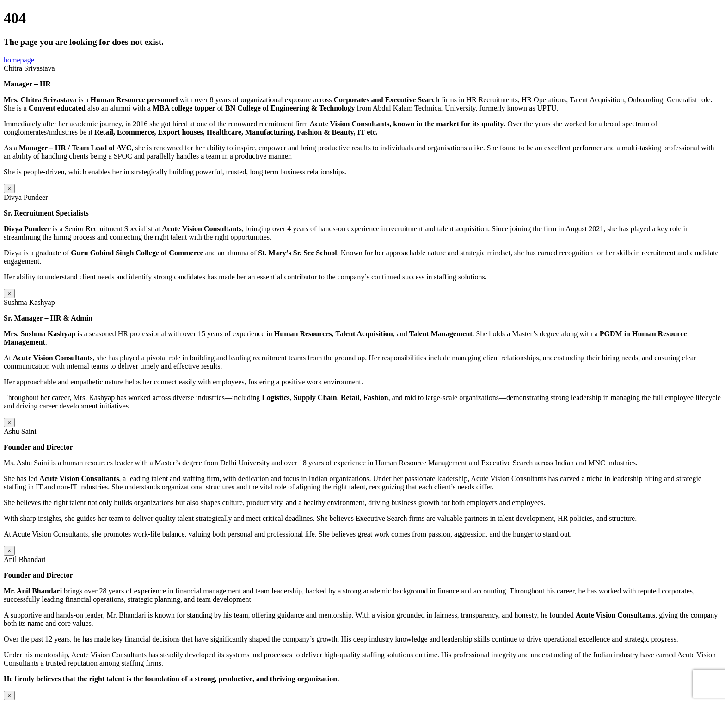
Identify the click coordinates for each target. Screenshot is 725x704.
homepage (19, 60)
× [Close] (9, 188)
